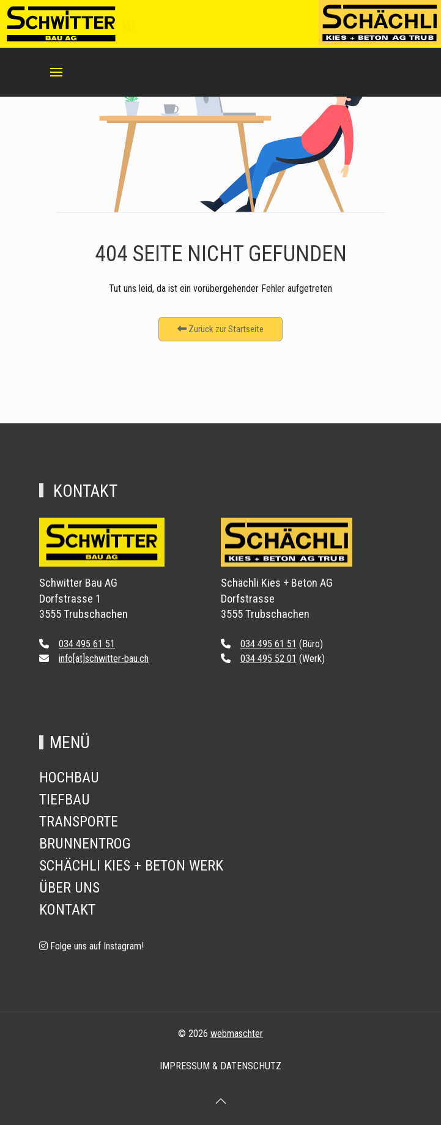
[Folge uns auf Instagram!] (91, 946)
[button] (56, 72)
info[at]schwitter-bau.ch (104, 658)
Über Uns (69, 887)
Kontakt (67, 909)
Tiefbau (64, 799)
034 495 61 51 (87, 644)
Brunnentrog (85, 843)
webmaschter (236, 1033)
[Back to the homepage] (102, 550)
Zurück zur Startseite (220, 329)
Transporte (78, 821)
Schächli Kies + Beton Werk (131, 865)
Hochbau (69, 777)
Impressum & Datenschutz (220, 1066)
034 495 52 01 (268, 658)
